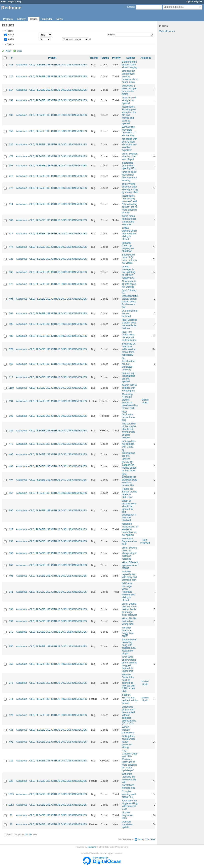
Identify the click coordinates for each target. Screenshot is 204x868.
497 (11, 479)
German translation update (127, 824)
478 (11, 156)
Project (52, 57)
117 (11, 377)
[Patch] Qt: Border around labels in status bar (129, 493)
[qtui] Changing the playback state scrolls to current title (129, 480)
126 (11, 760)
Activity (21, 19)
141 (11, 591)
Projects (12, 1)
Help (19, 1)
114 (11, 204)
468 (11, 466)
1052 (11, 804)
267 (11, 565)
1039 (11, 794)
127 (11, 529)
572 (11, 349)
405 (11, 575)
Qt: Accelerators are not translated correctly (128, 364)
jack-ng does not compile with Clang (128, 444)
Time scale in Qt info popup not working (129, 284)
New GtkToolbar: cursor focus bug (128, 415)
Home (4, 1)
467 (11, 493)
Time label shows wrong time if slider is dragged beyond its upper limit (129, 664)
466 (11, 454)
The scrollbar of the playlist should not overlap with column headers (129, 430)
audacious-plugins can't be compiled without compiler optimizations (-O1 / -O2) (129, 715)
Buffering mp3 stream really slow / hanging (129, 64)
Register (198, 1)
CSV (146, 839)
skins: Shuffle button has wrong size (129, 621)
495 (11, 324)
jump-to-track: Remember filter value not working (129, 176)
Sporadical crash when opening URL (129, 165)
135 (11, 430)
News (59, 19)
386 (11, 220)
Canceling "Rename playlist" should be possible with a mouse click (130, 401)
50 (30, 834)
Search (131, 7)
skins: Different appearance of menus (130, 565)
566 (11, 272)
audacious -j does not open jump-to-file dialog (129, 89)
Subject (130, 57)
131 (11, 401)
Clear (19, 51)
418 (11, 176)
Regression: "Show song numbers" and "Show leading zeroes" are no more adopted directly (129, 204)
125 (11, 76)
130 (11, 115)
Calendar (47, 19)
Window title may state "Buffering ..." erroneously (129, 131)
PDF (153, 839)
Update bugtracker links (127, 815)
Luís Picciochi (145, 541)
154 (11, 100)
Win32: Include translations (128, 730)
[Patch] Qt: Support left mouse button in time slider (129, 466)
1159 (11, 387)
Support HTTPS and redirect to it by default (130, 699)
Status (11, 35)
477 (11, 188)
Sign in (189, 1)
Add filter (111, 34)
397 (11, 621)
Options (10, 44)
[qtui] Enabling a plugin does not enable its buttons (129, 324)
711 (11, 699)
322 (11, 781)
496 (11, 298)
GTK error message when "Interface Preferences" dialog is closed (129, 592)
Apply (8, 51)
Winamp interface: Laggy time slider (128, 631)
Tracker (94, 57)
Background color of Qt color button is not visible (129, 258)
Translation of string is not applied (129, 100)
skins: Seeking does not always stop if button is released (129, 553)
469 (11, 364)
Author (11, 39)
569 (11, 313)
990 (11, 510)
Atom (140, 839)
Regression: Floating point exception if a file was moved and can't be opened (129, 115)
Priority (116, 57)
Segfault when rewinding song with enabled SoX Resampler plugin (129, 646)
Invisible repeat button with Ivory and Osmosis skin (129, 575)
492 (11, 741)
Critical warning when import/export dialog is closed (129, 234)
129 (11, 715)
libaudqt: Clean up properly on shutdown (128, 246)
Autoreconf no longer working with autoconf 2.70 (129, 804)
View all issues (167, 31)
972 (11, 284)
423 (11, 64)
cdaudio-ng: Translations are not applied (128, 377)
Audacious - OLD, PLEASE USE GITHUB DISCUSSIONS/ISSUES (51, 64)
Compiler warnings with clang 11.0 (129, 794)
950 (11, 646)
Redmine (92, 847)
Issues (33, 19)
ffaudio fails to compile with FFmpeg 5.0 (129, 388)
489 (11, 336)
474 (11, 247)
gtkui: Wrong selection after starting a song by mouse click (130, 188)
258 (11, 541)
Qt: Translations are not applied (128, 454)
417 (11, 233)
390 (11, 553)
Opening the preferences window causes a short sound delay (129, 76)
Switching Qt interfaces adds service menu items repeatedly (128, 349)
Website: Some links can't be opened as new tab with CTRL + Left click (128, 683)
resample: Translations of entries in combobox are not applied (129, 529)
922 (11, 258)
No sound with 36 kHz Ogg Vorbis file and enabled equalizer (129, 144)
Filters (10, 31)
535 (11, 144)
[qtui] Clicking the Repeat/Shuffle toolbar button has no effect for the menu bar (130, 299)
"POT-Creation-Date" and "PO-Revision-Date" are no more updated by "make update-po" (130, 761)
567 (11, 165)
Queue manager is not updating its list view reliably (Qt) (128, 272)
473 (11, 444)
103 (11, 416)
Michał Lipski (145, 401)
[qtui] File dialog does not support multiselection (129, 336)
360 (11, 664)
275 (11, 683)
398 (11, 609)
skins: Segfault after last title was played (129, 156)
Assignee (145, 57)
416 (11, 729)
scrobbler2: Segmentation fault (129, 541)
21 (11, 815)
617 (11, 89)
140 (11, 631)
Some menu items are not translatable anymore (129, 220)
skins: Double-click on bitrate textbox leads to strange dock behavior (129, 609)
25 (26, 834)
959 (11, 131)
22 (11, 824)
